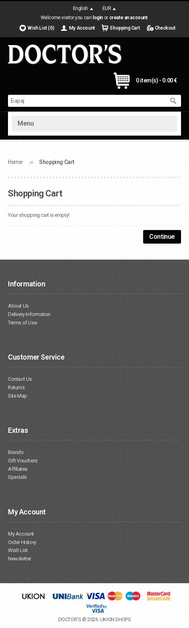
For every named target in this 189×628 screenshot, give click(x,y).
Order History (22, 542)
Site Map (17, 396)
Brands (16, 452)
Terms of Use (22, 323)
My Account (82, 28)
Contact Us (20, 379)
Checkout (165, 28)
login (98, 17)
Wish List (18, 550)
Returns (16, 387)
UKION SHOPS (115, 619)
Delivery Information (29, 314)
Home (15, 162)
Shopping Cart (125, 28)
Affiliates (18, 469)
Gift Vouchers (22, 461)
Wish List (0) (41, 28)
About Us (18, 306)
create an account (128, 17)
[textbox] (86, 101)
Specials (17, 477)
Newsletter (19, 559)
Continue (162, 236)
